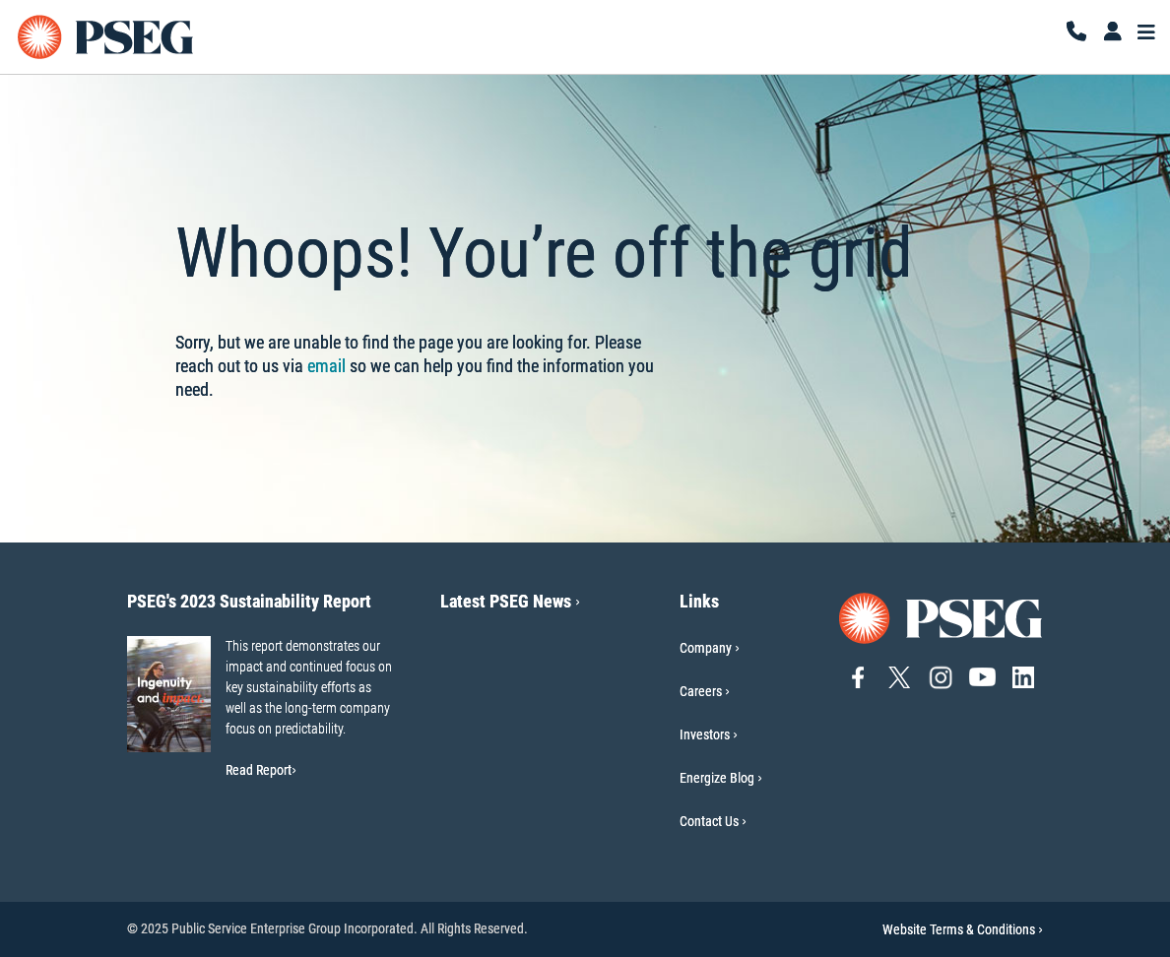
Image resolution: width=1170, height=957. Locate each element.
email (326, 365)
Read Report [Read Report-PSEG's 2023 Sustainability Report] (261, 770)
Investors (705, 734)
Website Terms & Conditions (962, 929)
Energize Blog (717, 778)
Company (706, 648)
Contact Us (709, 821)
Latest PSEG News (510, 601)
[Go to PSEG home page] (941, 616)
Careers (701, 691)
